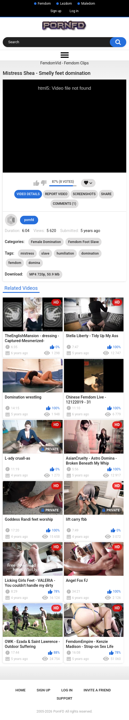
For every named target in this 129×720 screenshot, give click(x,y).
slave (45, 253)
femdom (15, 263)
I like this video (36, 183)
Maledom (88, 4)
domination (90, 253)
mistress (27, 253)
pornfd (29, 220)
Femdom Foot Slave (83, 242)
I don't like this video (43, 183)
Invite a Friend (97, 690)
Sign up (56, 11)
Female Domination (46, 242)
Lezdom (66, 4)
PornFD (58, 711)
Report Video (56, 194)
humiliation (65, 253)
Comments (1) (64, 204)
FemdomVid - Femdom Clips (64, 63)
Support (64, 698)
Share (106, 194)
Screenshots (84, 194)
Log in (74, 11)
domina (34, 263)
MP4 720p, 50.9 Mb (44, 274)
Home (20, 690)
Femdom (44, 4)
